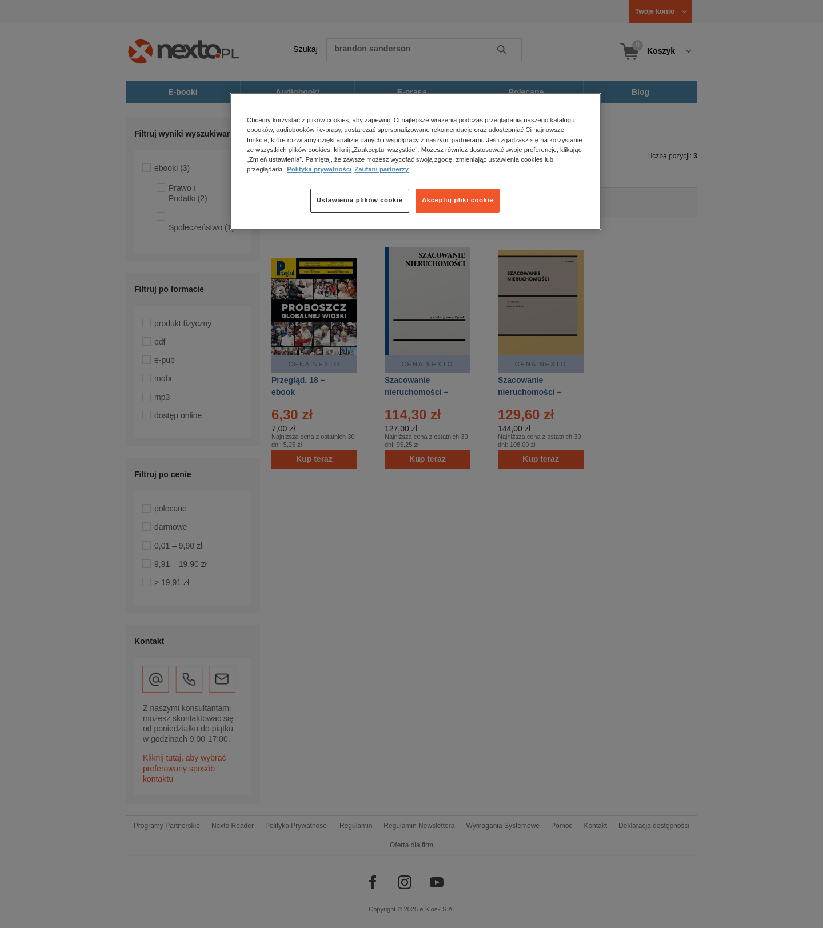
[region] (415, 161)
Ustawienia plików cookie (360, 200)
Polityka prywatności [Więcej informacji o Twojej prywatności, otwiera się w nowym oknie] (319, 169)
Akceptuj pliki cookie (457, 200)
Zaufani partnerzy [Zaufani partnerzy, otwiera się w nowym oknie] (381, 169)
